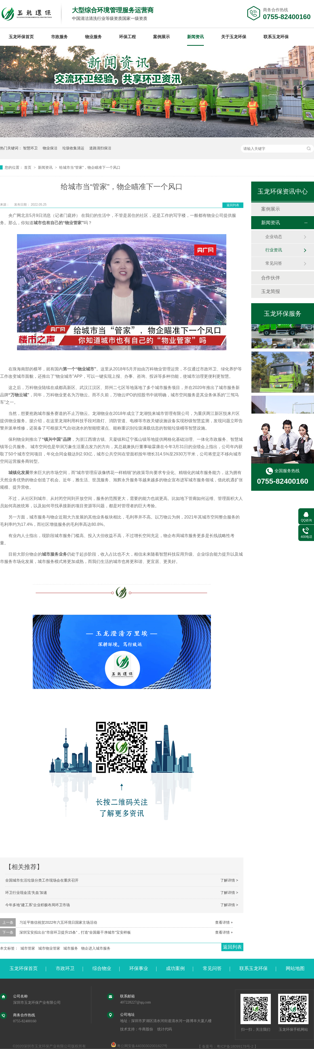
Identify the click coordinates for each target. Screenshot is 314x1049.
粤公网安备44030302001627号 (139, 1046)
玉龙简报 (270, 291)
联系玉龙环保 (276, 37)
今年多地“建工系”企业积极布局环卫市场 (37, 905)
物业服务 (93, 37)
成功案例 (175, 968)
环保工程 (127, 37)
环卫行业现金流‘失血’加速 (26, 892)
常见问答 (273, 263)
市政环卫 (65, 968)
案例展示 (161, 37)
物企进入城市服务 (95, 948)
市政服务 (59, 37)
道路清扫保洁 (100, 148)
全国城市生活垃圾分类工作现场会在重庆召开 (41, 880)
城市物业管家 (49, 948)
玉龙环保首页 (21, 37)
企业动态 (273, 236)
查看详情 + (224, 922)
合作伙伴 (270, 277)
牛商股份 (145, 1029)
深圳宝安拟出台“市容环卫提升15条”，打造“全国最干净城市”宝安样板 (75, 932)
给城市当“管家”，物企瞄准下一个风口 (89, 167)
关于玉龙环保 (233, 37)
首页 (28, 167)
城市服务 (70, 948)
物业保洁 (50, 148)
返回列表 (233, 205)
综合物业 (101, 968)
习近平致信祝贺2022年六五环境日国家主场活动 (58, 922)
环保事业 (138, 968)
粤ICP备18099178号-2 (235, 1046)
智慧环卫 (30, 148)
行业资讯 (273, 250)
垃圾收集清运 (73, 148)
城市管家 (27, 948)
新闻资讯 (195, 37)
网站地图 (295, 968)
